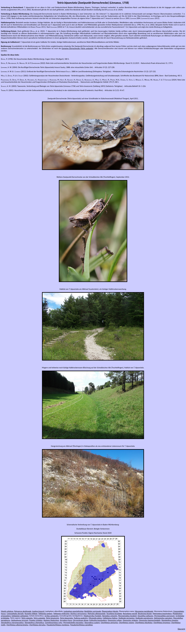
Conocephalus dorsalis (15, 613)
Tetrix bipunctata (66, 618)
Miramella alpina (95, 618)
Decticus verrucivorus (78, 613)
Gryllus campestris (52, 616)
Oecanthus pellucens (145, 616)
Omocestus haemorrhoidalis (149, 620)
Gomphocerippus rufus (53, 622)
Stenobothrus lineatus (169, 620)
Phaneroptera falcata (110, 611)
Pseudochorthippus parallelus (81, 625)
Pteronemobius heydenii (127, 616)
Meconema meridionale (144, 611)
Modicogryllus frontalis (92, 616)
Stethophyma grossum (19, 620)
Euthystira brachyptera (98, 620)
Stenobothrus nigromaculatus (12, 622)
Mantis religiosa (7, 611)
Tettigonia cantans (45, 613)
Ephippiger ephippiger (20, 616)
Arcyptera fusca (66, 620)
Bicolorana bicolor (145, 613)
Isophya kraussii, (38, 611)
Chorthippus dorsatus (37, 625)
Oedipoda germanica (126, 618)
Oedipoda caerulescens (144, 618)
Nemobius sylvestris (109, 616)
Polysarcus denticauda (22, 611)
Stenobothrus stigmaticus (34, 622)
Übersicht (181, 629)
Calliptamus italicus (110, 618)
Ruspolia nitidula (31, 613)
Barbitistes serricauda (92, 611)
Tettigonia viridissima (61, 613)
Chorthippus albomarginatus (17, 625)
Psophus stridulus (35, 620)
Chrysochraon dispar (80, 620)
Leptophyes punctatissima (73, 611)
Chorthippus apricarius (109, 622)
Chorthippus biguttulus (144, 622)
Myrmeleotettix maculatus (73, 622)
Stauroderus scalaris (92, 622)
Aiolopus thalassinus (51, 620)
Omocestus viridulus (130, 620)
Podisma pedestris (81, 618)
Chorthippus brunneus (161, 622)
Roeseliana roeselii (130, 613)
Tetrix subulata (27, 618)
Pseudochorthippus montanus (57, 625)
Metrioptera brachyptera (162, 613)
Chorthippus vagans (126, 622)
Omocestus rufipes (115, 620)
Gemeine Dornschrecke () (77, 48)
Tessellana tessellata (114, 613)
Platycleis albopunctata (96, 613)
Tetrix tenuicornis (52, 618)
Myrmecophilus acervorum (164, 616)
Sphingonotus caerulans (163, 618)
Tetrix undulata (39, 618)
